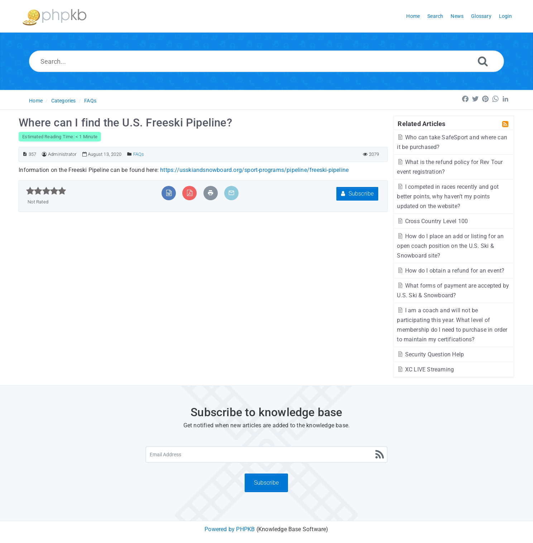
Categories (63, 101)
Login (505, 16)
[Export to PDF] (189, 193)
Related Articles (421, 123)
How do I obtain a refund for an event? (450, 270)
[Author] (44, 154)
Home (36, 101)
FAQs (90, 101)
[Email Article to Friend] (231, 193)
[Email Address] (266, 454)
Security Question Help (430, 354)
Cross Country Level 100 (432, 221)
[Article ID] (25, 154)
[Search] (483, 61)
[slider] (46, 191)
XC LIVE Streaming (425, 369)
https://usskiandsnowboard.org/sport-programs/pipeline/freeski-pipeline (254, 170)
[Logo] (54, 16)
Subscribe (357, 193)
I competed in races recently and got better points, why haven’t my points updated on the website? (448, 196)
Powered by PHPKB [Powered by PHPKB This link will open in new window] (230, 529)
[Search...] (266, 61)
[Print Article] (210, 193)
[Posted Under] (129, 154)
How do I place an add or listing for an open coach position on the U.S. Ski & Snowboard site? (450, 246)
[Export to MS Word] (169, 193)
